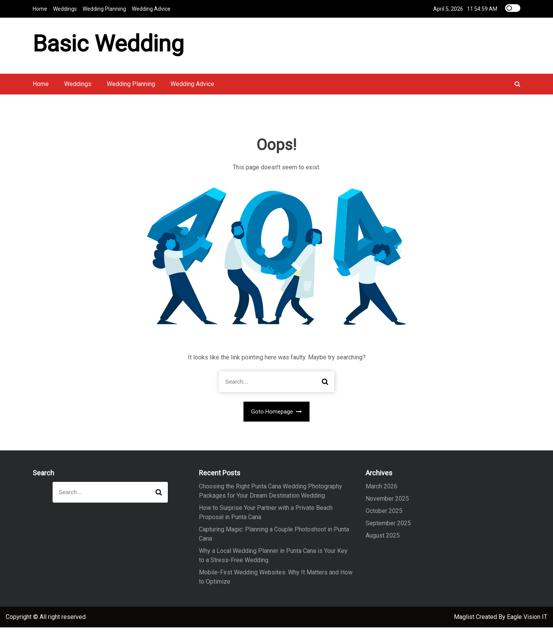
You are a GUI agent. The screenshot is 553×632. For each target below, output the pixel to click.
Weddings (65, 8)
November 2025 (387, 503)
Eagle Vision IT (527, 621)
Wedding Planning (104, 8)
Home (40, 8)
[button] (517, 88)
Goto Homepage (276, 416)
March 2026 (381, 491)
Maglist (465, 621)
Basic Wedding (108, 45)
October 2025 (384, 515)
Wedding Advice (151, 8)
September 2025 (388, 527)
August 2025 (383, 540)
